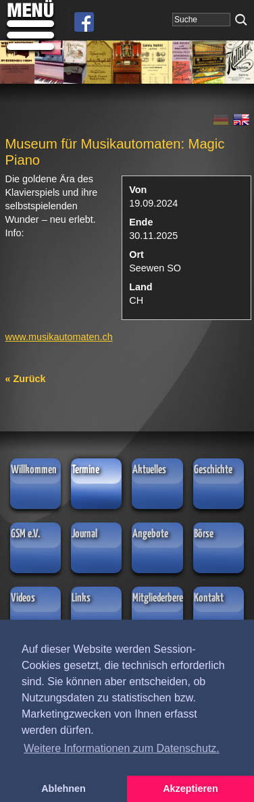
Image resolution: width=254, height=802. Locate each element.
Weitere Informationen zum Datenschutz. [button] (122, 748)
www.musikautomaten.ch (59, 336)
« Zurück (25, 378)
